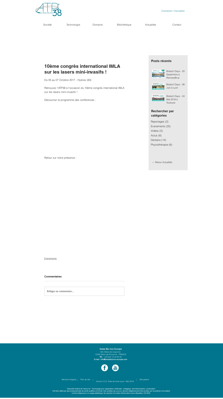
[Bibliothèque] (124, 25)
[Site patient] (151, 379)
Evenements (50, 258)
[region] (47, 31)
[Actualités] (151, 25)
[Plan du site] (85, 379)
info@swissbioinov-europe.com (114, 359)
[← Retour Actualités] (162, 162)
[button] (47, 25)
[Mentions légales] (69, 379)
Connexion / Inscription (173, 10)
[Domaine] (98, 25)
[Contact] (177, 25)
